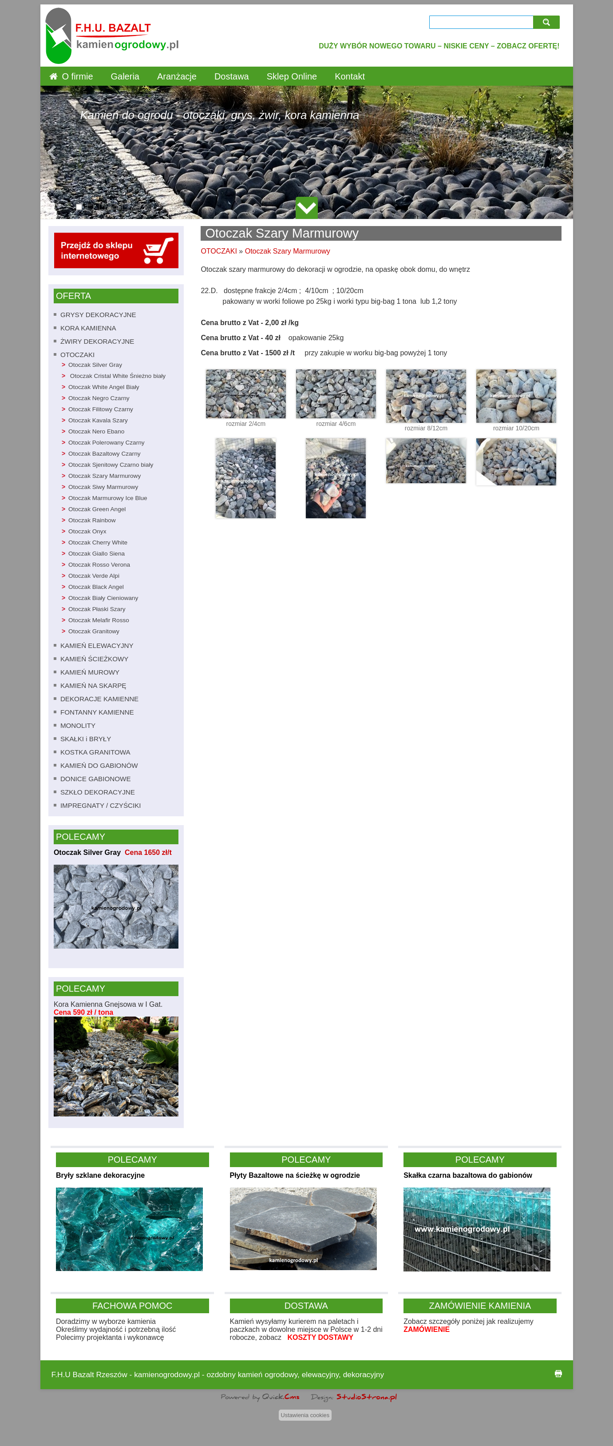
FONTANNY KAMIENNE (97, 712)
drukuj (558, 1373)
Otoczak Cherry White (97, 542)
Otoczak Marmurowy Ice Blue (107, 498)
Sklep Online (292, 76)
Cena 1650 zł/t (146, 852)
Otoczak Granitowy (93, 631)
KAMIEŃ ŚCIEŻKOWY (94, 659)
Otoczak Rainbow (92, 520)
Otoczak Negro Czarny (99, 398)
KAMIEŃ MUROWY (89, 672)
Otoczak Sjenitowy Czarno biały (110, 464)
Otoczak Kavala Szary (98, 420)
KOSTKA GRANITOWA (95, 752)
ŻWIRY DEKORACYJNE (97, 341)
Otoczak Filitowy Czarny (100, 409)
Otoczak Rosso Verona (99, 564)
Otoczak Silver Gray (95, 365)
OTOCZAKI (77, 354)
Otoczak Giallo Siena (96, 553)
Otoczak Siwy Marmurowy (103, 487)
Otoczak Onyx (87, 531)
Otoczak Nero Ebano (96, 431)
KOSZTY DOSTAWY (320, 1337)
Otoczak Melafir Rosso (98, 620)
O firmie (77, 76)
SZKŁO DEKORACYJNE (97, 792)
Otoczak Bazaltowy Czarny (104, 453)
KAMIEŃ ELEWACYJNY (97, 645)
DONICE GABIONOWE (95, 779)
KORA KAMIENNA (88, 328)
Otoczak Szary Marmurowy (104, 476)
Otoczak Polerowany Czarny (106, 442)
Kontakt (350, 76)
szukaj (548, 22)
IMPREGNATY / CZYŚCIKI (100, 805)
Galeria (125, 76)
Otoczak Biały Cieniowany (103, 598)
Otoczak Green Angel (97, 509)
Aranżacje (177, 76)
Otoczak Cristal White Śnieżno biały (117, 376)
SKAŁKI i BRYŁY (85, 739)
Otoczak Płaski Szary (96, 609)
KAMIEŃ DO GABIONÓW (99, 765)
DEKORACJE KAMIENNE (99, 699)
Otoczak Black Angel (96, 587)
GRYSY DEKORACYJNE (98, 314)
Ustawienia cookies (305, 1415)
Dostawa (231, 76)
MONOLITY (77, 725)
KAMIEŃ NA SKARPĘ (93, 685)
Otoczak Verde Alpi (93, 575)
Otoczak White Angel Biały (103, 387)
